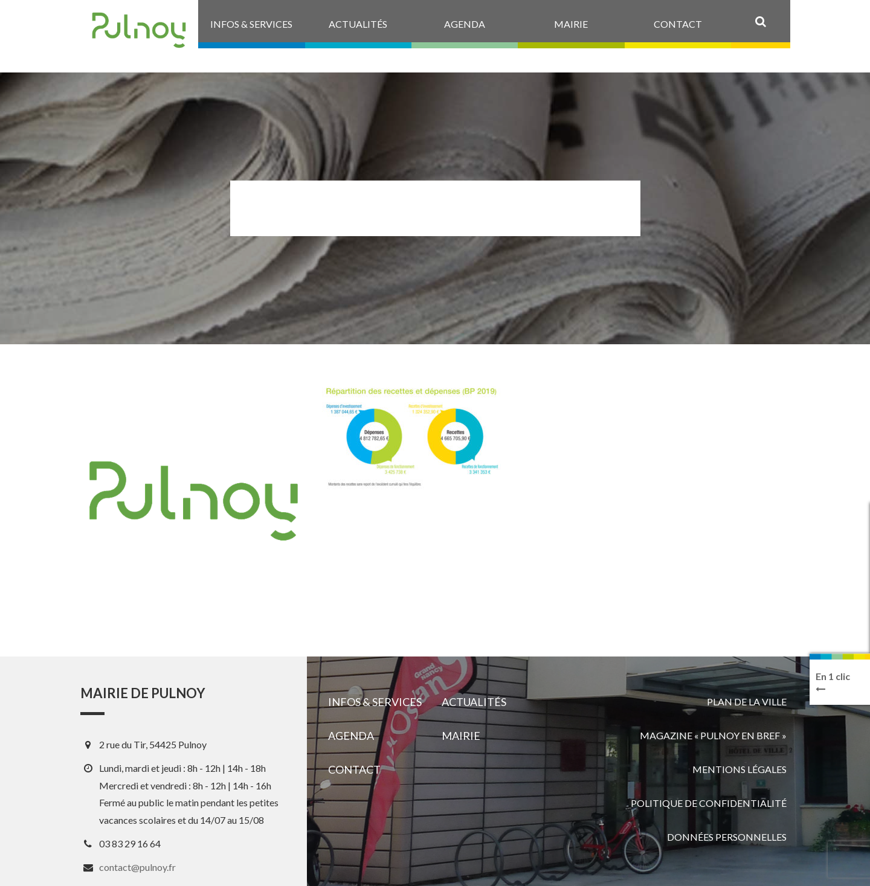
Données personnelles (727, 837)
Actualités (474, 701)
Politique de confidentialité (709, 803)
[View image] (412, 436)
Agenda (351, 735)
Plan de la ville (747, 701)
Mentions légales (739, 769)
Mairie (461, 735)
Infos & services (375, 701)
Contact (354, 769)
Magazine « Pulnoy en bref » (713, 735)
